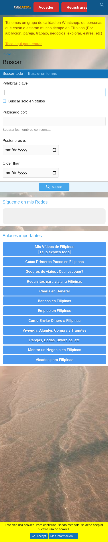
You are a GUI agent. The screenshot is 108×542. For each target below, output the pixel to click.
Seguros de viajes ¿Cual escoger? (54, 271)
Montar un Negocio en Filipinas (54, 350)
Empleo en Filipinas (54, 310)
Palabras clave (15, 83)
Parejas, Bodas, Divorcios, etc (54, 340)
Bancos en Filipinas (54, 301)
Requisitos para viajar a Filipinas (54, 281)
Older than (12, 163)
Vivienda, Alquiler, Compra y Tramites (54, 330)
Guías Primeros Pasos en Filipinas (54, 261)
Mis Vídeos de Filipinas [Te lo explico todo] (54, 249)
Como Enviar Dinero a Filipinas (54, 320)
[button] (7, 7)
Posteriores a (14, 140)
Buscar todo (13, 73)
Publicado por (14, 112)
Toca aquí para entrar (23, 44)
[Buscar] (102, 5)
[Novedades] (92, 5)
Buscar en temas (42, 73)
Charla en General (54, 291)
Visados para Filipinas (54, 359)
